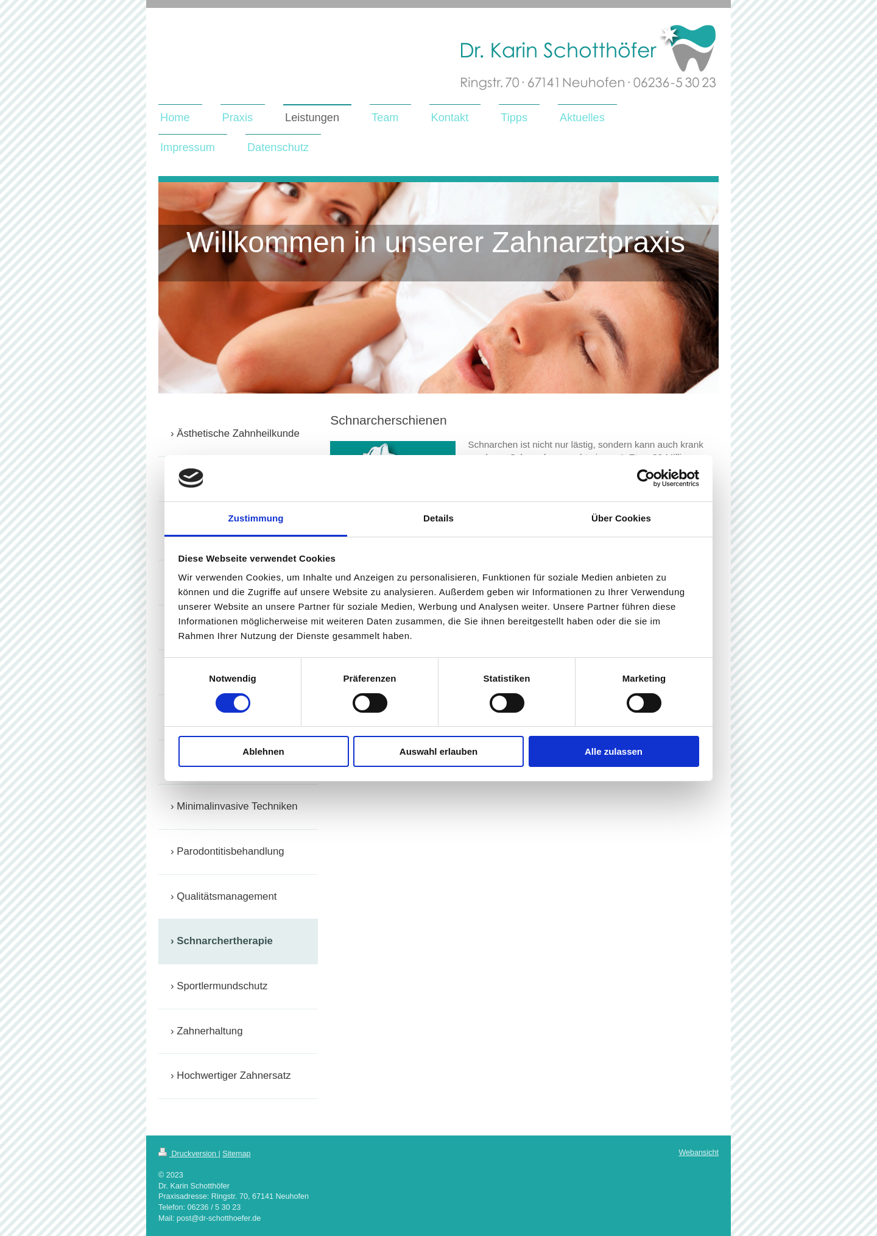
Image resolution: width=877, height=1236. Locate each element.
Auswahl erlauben (438, 751)
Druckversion (188, 1153)
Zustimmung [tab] (256, 518)
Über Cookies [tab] (621, 518)
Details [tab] (438, 518)
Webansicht (698, 1152)
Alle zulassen (614, 751)
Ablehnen (263, 751)
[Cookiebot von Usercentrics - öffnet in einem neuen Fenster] (646, 478)
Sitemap (236, 1153)
